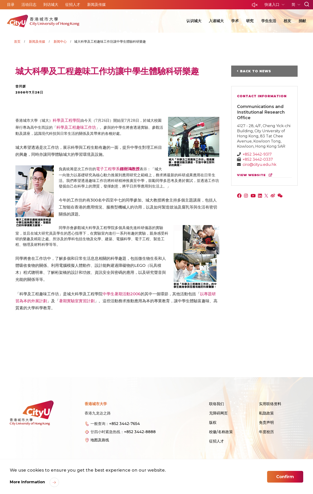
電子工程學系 (108, 169)
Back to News (255, 71)
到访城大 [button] (50, 4)
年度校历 (266, 432)
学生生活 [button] (268, 21)
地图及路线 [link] (99, 440)
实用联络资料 (270, 404)
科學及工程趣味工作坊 (76, 127)
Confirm (285, 476)
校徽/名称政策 (221, 432)
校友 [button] (287, 21)
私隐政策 (266, 413)
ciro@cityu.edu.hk (259, 164)
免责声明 (266, 422)
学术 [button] (235, 21)
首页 (17, 41)
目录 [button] (10, 4)
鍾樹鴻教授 (130, 169)
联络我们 (216, 404)
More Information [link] (28, 482)
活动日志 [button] (28, 4)
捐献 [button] (302, 21)
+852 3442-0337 (258, 159)
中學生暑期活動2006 (122, 294)
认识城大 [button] (193, 21)
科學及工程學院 (66, 120)
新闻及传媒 (37, 41)
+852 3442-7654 (124, 423)
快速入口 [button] (272, 4)
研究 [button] (250, 21)
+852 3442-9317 (257, 154)
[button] (254, 6)
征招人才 (216, 441)
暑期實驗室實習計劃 (77, 301)
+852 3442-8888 (140, 432)
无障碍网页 (218, 413)
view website (255, 175)
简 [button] (294, 4)
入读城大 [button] (216, 21)
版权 (213, 422)
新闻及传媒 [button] (96, 4)
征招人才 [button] (72, 4)
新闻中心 (60, 41)
